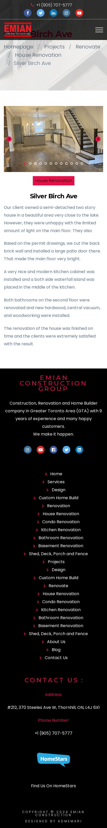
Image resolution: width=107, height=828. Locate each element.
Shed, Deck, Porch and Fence (58, 554)
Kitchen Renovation (61, 530)
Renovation (58, 506)
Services (56, 482)
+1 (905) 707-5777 (54, 5)
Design (58, 490)
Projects (54, 46)
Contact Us (56, 658)
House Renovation (38, 55)
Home (56, 474)
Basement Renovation (60, 546)
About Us (56, 642)
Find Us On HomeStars (53, 786)
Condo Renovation (61, 522)
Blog (56, 650)
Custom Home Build (58, 498)
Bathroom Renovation (61, 538)
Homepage (18, 46)
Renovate (88, 46)
